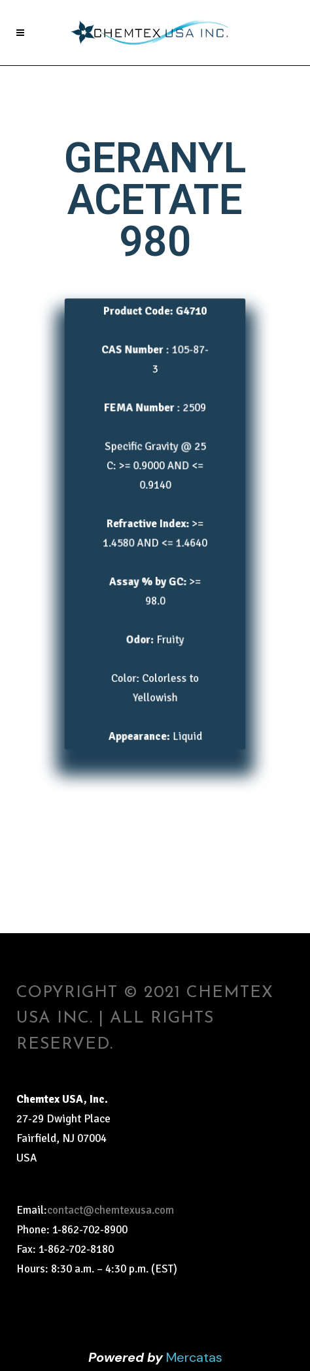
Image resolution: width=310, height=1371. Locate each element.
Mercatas (194, 1357)
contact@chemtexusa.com (110, 1210)
